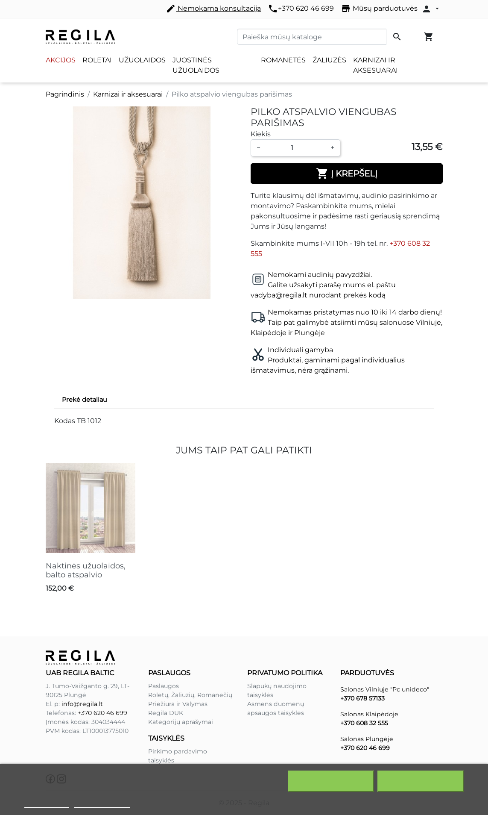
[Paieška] (311, 37)
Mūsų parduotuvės (379, 8)
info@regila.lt (82, 704)
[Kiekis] (295, 148)
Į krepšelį (346, 173)
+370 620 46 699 (301, 8)
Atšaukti (331, 781)
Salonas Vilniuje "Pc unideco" (384, 689)
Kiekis (261, 134)
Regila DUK (165, 713)
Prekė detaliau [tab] (84, 399)
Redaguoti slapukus (102, 803)
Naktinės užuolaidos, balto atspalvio (86, 570)
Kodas (64, 421)
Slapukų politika (46, 803)
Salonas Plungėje (366, 739)
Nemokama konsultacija (213, 8)
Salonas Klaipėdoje (369, 714)
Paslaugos (163, 686)
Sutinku (421, 781)
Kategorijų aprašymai (180, 722)
